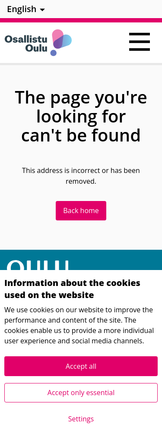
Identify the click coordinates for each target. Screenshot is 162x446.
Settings (81, 419)
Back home (81, 210)
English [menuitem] (22, 9)
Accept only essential (81, 392)
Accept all (81, 366)
